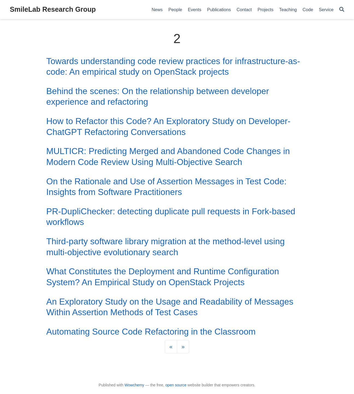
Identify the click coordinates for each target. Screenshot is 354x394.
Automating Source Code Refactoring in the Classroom (151, 331)
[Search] (341, 10)
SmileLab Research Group (53, 9)
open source (175, 385)
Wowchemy (134, 385)
